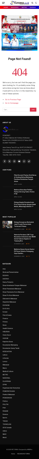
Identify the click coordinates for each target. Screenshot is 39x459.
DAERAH (33, 7)
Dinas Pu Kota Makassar (11, 295)
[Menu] (3, 3)
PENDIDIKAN (7, 398)
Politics (5, 401)
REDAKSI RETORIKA (23, 454)
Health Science (8, 328)
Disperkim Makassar (9, 302)
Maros (5, 368)
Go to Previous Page (13, 100)
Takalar (5, 421)
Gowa (4, 325)
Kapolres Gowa (8, 341)
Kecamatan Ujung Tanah (11, 348)
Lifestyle (6, 358)
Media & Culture (8, 371)
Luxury (5, 361)
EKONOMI (6, 305)
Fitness (5, 322)
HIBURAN (6, 332)
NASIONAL (15, 7)
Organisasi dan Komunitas (11, 388)
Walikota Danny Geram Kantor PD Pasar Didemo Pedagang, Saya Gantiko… (24, 251)
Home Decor (7, 335)
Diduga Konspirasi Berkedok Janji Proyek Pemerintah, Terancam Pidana (24, 224)
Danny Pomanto (8, 282)
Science (5, 414)
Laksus (5, 355)
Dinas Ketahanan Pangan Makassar (15, 285)
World (4, 437)
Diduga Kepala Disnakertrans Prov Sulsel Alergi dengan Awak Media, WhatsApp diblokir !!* (25, 204)
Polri (4, 408)
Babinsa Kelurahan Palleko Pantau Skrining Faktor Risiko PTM (24, 192)
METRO (24, 7)
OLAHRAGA (7, 381)
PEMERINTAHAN (9, 391)
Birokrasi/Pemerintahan (11, 272)
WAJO (4, 434)
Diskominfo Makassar (10, 298)
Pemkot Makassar (9, 394)
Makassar (6, 365)
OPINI (5, 384)
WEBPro (29, 449)
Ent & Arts (6, 308)
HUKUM (5, 338)
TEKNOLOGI (7, 424)
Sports (5, 417)
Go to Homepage (11, 103)
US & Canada (7, 427)
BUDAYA (6, 275)
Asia (4, 269)
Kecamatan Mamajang (10, 345)
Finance (5, 318)
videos (5, 431)
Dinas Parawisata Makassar (12, 289)
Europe (5, 312)
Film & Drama (7, 315)
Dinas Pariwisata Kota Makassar (13, 292)
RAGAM (5, 411)
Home (6, 7)
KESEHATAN (7, 351)
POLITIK (5, 404)
